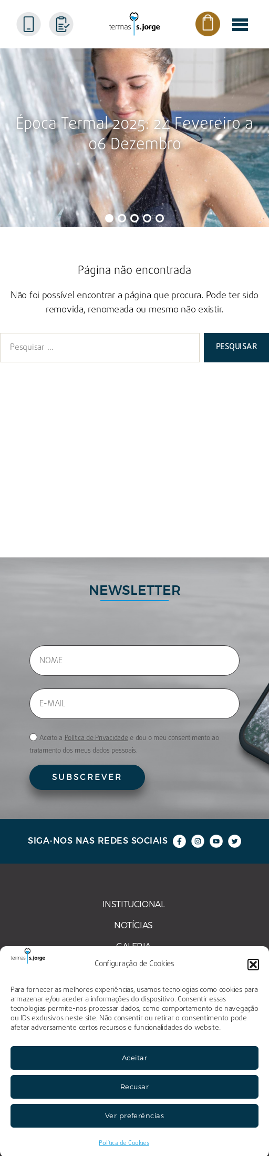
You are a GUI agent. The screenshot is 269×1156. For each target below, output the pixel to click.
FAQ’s (14, 477)
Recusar (134, 1099)
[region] (134, 137)
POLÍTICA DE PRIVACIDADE (57, 519)
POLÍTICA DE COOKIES (48, 498)
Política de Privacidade (96, 738)
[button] (253, 977)
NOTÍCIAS (22, 414)
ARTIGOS (21, 456)
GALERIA (20, 435)
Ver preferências (134, 1128)
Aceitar (134, 1070)
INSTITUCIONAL (34, 393)
